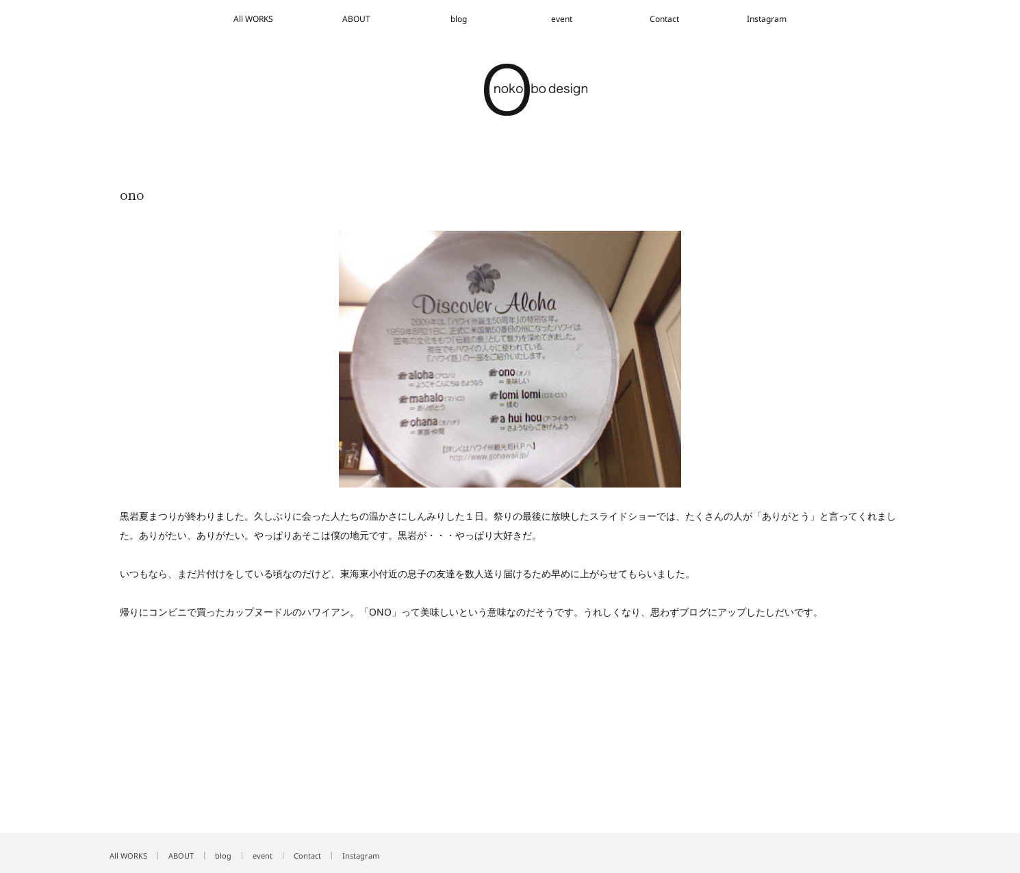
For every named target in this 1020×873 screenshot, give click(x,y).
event (561, 19)
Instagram (767, 19)
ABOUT (356, 19)
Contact (664, 19)
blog (458, 19)
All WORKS (253, 19)
